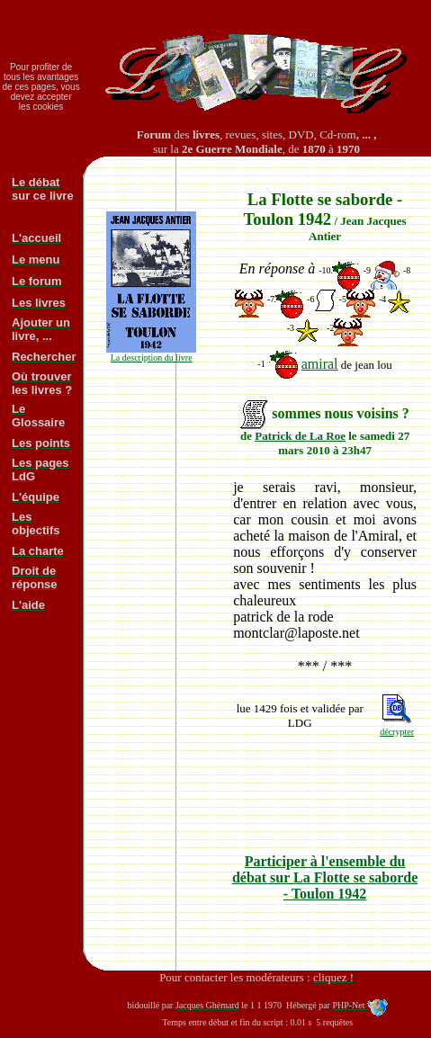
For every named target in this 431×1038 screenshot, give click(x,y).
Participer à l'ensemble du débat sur (325, 877)
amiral (319, 363)
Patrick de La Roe (300, 436)
